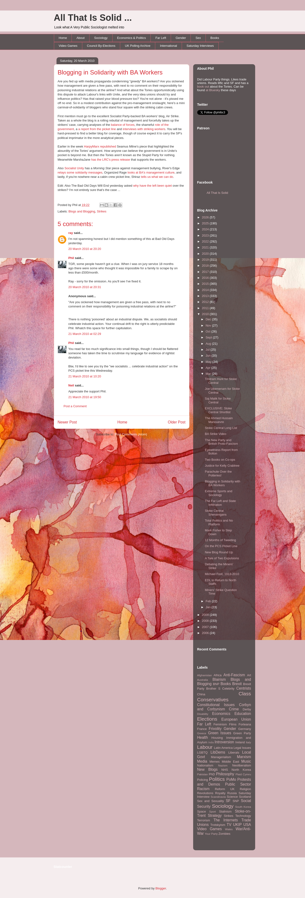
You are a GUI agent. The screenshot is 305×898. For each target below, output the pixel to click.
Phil (71, 258)
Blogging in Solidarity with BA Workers (110, 72)
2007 (206, 627)
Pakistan (202, 774)
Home (63, 38)
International (168, 46)
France (202, 729)
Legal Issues (242, 748)
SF (228, 801)
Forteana (244, 724)
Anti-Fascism (234, 675)
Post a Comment (75, 406)
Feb (209, 601)
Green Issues (219, 733)
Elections (207, 719)
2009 (206, 615)
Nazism (222, 765)
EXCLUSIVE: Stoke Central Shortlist (218, 410)
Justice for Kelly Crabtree (222, 465)
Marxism (244, 757)
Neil (71, 385)
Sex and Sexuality (210, 801)
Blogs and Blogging (81, 211)
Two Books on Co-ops (220, 459)
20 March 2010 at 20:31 (84, 287)
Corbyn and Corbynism (224, 707)
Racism (203, 789)
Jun (209, 355)
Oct (208, 331)
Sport (212, 811)
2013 (206, 296)
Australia (202, 679)
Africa (218, 675)
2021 (206, 247)
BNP (216, 684)
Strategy (215, 815)
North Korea (241, 769)
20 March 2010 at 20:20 (84, 249)
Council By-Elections (101, 46)
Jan (209, 607)
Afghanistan (204, 675)
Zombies (224, 833)
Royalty (220, 793)
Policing (202, 780)
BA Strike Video (215, 434)
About (81, 38)
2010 (206, 314)
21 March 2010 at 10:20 (84, 376)
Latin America (223, 748)
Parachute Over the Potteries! (218, 473)
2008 (206, 621)
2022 (206, 241)
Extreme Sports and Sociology (218, 493)
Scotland (245, 796)
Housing (217, 738)
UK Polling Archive (137, 46)
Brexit (237, 684)
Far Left (160, 38)
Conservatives (213, 699)
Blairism (219, 679)
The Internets (225, 820)
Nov (209, 325)
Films (232, 724)
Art (249, 675)
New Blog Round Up (219, 552)
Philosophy (225, 774)
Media (202, 761)
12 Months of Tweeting (220, 540)
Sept (209, 337)
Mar (209, 373)
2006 (206, 633)
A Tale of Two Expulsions (222, 558)
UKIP (237, 825)
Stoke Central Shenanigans (216, 512)
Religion (245, 789)
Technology (243, 816)
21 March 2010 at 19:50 (84, 397)
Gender (181, 38)
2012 (206, 302)
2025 (206, 223)
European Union (236, 719)
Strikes (101, 211)
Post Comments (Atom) (131, 434)
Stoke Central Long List (221, 428)
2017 (206, 272)
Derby (247, 709)
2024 (206, 229)
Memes (214, 761)
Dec (209, 319)
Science (232, 796)
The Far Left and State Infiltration (220, 503)
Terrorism (203, 820)
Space (201, 811)
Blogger (160, 888)
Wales (229, 829)
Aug (209, 343)
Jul (208, 349)
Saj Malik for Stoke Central (218, 400)
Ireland (240, 742)
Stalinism (225, 811)
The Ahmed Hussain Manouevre (219, 420)
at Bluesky (213, 90)
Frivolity (215, 729)
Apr (208, 368)
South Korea (243, 806)
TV (229, 825)
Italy (248, 742)
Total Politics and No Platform (219, 522)
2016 (206, 278)
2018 (206, 265)
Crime (234, 709)
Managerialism (221, 757)
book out (203, 86)
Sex (198, 38)
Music (246, 761)
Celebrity (228, 688)
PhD (212, 774)
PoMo (231, 779)
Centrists (243, 688)
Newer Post (67, 422)
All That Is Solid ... (93, 18)
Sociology (101, 38)
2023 (206, 235)
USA (247, 825)
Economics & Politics (131, 38)
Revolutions (205, 793)
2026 (206, 217)
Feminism (220, 724)
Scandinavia (218, 796)
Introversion (224, 742)
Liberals (233, 752)
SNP (236, 801)
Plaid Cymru (243, 774)
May (209, 362)
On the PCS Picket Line (221, 546)
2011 (206, 308)
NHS (224, 769)
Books (214, 38)
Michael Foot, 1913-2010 (222, 574)
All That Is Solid (217, 193)
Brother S (213, 688)
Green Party (242, 733)
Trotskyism (217, 825)
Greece (201, 733)
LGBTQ (202, 752)
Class (244, 693)
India (211, 742)
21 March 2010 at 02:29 (84, 334)
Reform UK (225, 789)
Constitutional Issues (216, 705)
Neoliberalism (241, 765)
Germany (244, 729)
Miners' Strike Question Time (221, 592)
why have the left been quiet (152, 185)
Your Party (211, 833)
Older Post (177, 422)
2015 (206, 283)
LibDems (218, 752)
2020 (206, 253)
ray (70, 233)
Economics (221, 714)
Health (202, 737)
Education (242, 714)
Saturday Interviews (200, 46)
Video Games (68, 46)
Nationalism (205, 765)
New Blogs (207, 769)
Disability (202, 713)
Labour (205, 747)
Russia (232, 793)
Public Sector (238, 784)
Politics (217, 779)
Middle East (230, 761)
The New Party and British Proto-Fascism (221, 442)
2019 (206, 259)
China (201, 694)
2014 (206, 290)
